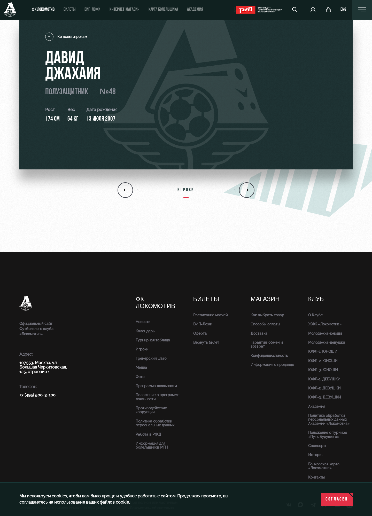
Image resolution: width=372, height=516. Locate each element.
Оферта (200, 333)
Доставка (259, 333)
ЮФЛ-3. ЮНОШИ (323, 370)
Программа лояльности (156, 386)
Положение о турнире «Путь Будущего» (327, 435)
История (315, 455)
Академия (195, 9)
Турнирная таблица (153, 340)
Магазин (265, 299)
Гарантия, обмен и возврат (267, 344)
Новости (143, 322)
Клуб (316, 299)
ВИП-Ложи (202, 324)
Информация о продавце (272, 365)
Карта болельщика (163, 9)
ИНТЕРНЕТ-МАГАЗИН (125, 9)
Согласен (337, 499)
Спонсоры (317, 446)
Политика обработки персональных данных (155, 423)
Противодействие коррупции (151, 410)
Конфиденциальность (269, 356)
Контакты (316, 477)
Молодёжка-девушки (326, 342)
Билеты (69, 9)
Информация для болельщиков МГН (152, 445)
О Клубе (315, 315)
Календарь (145, 331)
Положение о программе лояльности (157, 397)
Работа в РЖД (148, 434)
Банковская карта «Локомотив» (323, 466)
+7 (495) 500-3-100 (37, 395)
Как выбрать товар (267, 315)
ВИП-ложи (92, 9)
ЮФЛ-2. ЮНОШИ (323, 361)
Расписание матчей (210, 315)
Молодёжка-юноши (325, 333)
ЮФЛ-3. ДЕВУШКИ (324, 397)
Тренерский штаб (151, 358)
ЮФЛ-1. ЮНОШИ (322, 351)
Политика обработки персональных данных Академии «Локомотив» (329, 419)
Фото (140, 377)
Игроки (142, 349)
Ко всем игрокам (66, 37)
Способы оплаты (265, 324)
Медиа (141, 367)
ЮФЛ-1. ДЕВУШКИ (324, 379)
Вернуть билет (206, 342)
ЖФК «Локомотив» (324, 324)
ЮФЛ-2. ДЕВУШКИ (324, 388)
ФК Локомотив (43, 9)
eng (343, 9)
